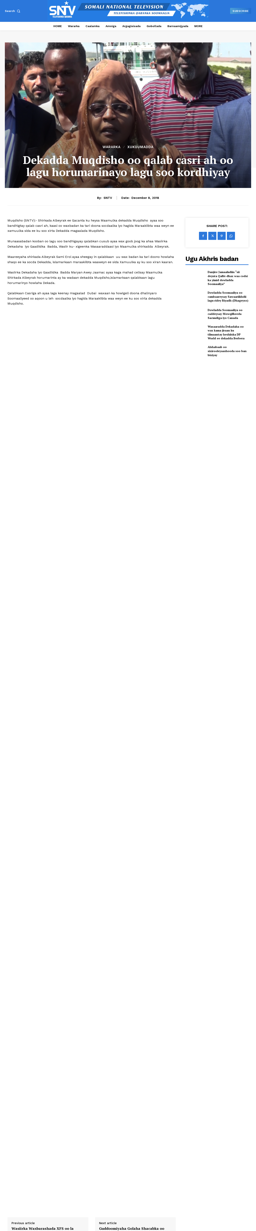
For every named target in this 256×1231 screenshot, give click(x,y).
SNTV (108, 198)
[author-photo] (14, 1158)
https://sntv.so (43, 1040)
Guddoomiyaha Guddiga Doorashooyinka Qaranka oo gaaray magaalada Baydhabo (33, 1149)
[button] (13, 11)
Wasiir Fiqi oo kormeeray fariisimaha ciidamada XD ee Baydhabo (159, 1148)
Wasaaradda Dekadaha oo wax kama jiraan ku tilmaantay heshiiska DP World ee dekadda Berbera (226, 332)
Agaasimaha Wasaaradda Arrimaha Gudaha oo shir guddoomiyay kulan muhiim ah (96, 1149)
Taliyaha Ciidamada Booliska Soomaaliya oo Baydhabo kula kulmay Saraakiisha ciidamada (216, 1149)
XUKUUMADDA (140, 147)
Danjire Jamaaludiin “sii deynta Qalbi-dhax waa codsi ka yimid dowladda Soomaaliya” (228, 278)
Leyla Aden (30, 1158)
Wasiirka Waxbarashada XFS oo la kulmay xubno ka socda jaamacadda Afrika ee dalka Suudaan (44, 1004)
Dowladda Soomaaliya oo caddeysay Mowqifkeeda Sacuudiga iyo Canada (225, 314)
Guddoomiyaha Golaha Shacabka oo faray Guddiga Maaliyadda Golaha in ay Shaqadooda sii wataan (135, 1004)
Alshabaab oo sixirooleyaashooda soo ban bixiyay (227, 351)
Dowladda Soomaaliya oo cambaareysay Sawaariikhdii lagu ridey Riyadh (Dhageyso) (228, 296)
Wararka (112, 147)
